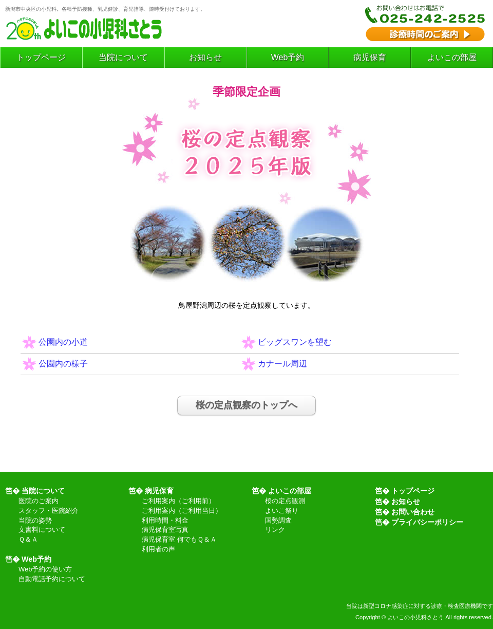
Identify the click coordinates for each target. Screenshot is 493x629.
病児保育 (369, 57)
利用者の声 (158, 549)
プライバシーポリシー (427, 522)
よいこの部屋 (452, 57)
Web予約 (288, 57)
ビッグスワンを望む (295, 342)
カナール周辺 (282, 363)
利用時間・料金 (165, 520)
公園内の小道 (63, 342)
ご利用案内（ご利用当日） (182, 511)
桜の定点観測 (285, 501)
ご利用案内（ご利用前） (178, 501)
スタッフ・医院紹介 (48, 511)
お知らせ (205, 57)
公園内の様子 (63, 363)
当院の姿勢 (35, 520)
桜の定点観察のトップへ (246, 405)
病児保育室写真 (165, 530)
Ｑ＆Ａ (28, 539)
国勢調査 (278, 520)
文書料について (41, 530)
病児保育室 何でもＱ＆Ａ (179, 539)
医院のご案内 (38, 501)
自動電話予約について (51, 579)
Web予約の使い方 (45, 569)
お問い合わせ (412, 511)
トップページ (41, 57)
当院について (123, 57)
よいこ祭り (281, 511)
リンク (275, 530)
